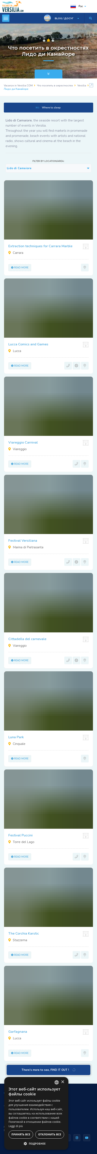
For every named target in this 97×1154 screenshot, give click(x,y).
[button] (36, 1143)
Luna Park (16, 737)
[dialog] (36, 1113)
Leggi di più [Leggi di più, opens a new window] (16, 1126)
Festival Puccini (20, 835)
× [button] (62, 1082)
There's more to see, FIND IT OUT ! (49, 1070)
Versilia (81, 85)
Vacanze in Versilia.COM (18, 85)
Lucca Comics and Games (28, 344)
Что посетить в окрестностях (55, 85)
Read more (19, 267)
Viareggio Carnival (23, 442)
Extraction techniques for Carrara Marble (40, 246)
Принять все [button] (21, 1134)
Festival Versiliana (22, 540)
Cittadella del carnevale (27, 639)
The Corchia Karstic (23, 933)
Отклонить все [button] (49, 1134)
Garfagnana (17, 1031)
